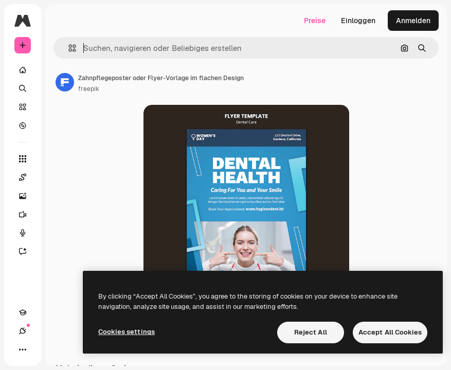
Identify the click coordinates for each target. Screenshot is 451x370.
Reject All (310, 332)
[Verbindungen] (22, 331)
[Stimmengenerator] (27, 233)
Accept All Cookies (390, 332)
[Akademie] (22, 312)
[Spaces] (27, 177)
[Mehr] (22, 349)
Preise (315, 20)
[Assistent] (27, 251)
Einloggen (358, 20)
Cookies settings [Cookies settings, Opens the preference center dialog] (126, 331)
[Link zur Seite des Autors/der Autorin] (65, 82)
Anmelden (413, 20)
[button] (68, 48)
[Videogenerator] (27, 214)
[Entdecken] (22, 125)
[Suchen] (22, 88)
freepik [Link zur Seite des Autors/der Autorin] (88, 89)
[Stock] (22, 107)
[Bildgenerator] (27, 196)
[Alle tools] (22, 159)
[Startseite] (22, 70)
